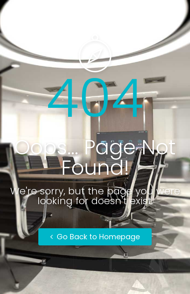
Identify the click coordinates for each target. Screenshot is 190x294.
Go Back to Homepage (95, 237)
